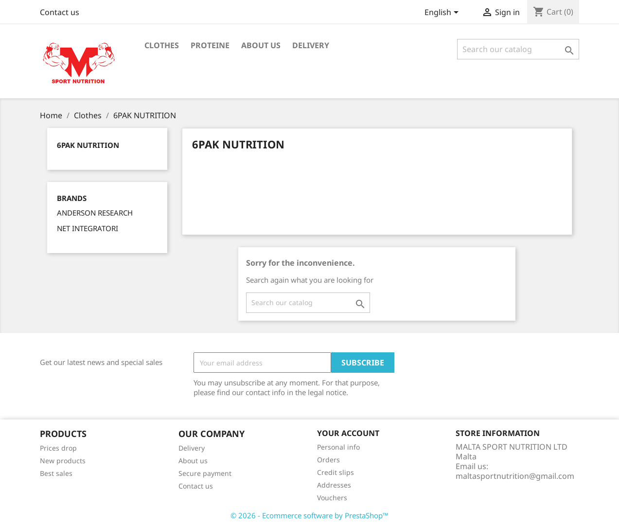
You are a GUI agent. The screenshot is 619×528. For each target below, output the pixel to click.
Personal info (338, 447)
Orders (328, 459)
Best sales (56, 473)
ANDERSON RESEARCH (95, 213)
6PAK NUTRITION (88, 145)
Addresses (334, 485)
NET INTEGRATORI (87, 228)
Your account (348, 433)
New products (63, 460)
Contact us (59, 12)
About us (261, 45)
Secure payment (204, 473)
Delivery (310, 45)
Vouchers (332, 497)
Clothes (161, 45)
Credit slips (335, 472)
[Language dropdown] (443, 13)
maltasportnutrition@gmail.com (515, 476)
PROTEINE (210, 45)
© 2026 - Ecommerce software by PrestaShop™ (309, 515)
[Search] (518, 49)
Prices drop (58, 448)
